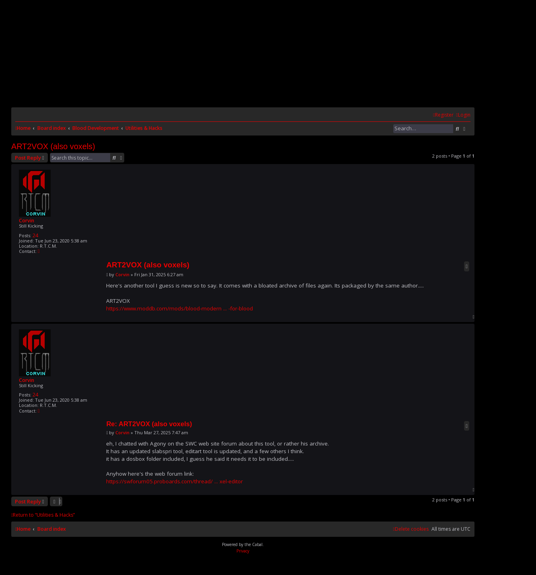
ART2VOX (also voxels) (53, 146)
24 (35, 235)
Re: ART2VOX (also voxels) (149, 423)
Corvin (26, 220)
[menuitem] (463, 115)
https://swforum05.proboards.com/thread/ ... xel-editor (174, 481)
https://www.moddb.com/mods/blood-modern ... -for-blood (179, 308)
